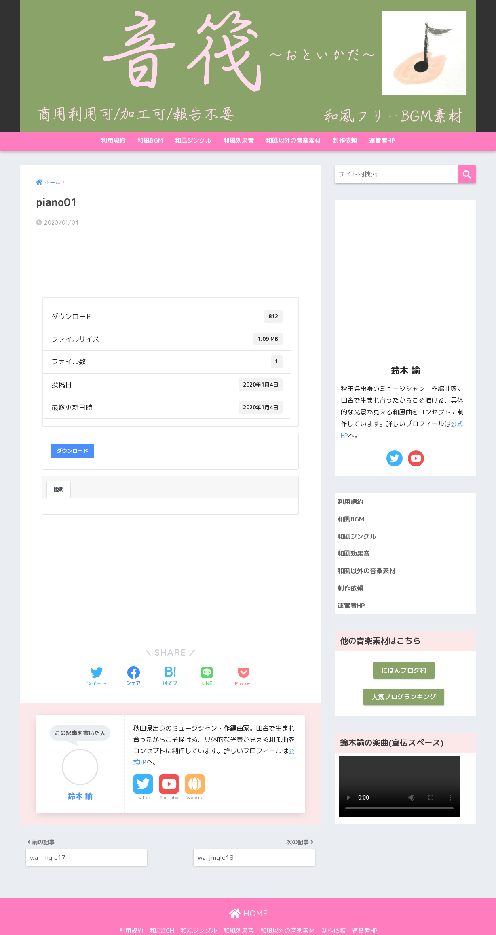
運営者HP (382, 140)
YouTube (169, 776)
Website (194, 776)
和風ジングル (193, 140)
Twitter (143, 776)
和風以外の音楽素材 (293, 140)
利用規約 (113, 140)
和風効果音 (239, 140)
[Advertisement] (100, 553)
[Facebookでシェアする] (133, 655)
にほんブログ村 (404, 676)
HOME (248, 896)
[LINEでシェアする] (207, 655)
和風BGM (150, 140)
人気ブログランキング (403, 704)
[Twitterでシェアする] (96, 655)
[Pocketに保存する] (244, 655)
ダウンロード (72, 429)
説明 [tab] (58, 467)
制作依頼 (345, 140)
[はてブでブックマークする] (170, 655)
